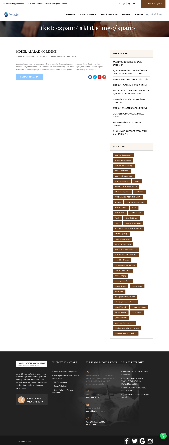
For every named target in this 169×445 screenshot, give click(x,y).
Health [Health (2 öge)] (117, 223)
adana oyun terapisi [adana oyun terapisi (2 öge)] (121, 171)
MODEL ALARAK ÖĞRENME (33, 51)
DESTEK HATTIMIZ (93, 394)
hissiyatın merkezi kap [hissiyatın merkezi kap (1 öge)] (133, 223)
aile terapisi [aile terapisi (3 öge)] (139, 192)
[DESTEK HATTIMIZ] (87, 390)
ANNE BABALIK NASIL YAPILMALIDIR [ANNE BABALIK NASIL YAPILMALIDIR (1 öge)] (127, 197)
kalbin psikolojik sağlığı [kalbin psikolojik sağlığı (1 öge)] (123, 244)
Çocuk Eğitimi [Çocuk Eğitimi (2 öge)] (136, 312)
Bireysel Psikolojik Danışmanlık (65, 372)
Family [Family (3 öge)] (117, 218)
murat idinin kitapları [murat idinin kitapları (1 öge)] (122, 260)
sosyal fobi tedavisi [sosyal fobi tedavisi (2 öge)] (139, 307)
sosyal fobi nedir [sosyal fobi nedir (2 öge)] (121, 307)
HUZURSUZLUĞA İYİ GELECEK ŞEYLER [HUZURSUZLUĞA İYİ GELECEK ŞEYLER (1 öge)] (128, 228)
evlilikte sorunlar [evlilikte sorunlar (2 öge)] (135, 213)
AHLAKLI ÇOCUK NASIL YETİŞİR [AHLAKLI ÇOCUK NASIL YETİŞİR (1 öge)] (126, 186)
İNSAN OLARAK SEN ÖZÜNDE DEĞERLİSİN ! (131, 79)
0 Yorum (72, 56)
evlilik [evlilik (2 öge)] (134, 207)
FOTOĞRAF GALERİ (110, 14)
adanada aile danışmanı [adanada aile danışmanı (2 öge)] (123, 155)
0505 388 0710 (157, 13)
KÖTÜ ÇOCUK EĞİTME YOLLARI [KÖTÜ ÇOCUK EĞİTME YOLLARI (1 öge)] (125, 255)
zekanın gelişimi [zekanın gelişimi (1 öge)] (120, 312)
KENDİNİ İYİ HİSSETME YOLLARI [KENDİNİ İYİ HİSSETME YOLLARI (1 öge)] (126, 249)
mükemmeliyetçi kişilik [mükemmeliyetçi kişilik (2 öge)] (122, 270)
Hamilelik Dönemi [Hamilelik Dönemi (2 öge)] (131, 218)
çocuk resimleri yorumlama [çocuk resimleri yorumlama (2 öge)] (124, 323)
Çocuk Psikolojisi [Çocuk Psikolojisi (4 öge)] (121, 318)
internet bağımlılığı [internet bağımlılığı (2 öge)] (121, 234)
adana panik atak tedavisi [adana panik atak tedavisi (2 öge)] (123, 176)
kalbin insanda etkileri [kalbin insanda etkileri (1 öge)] (122, 239)
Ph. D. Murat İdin (29, 56)
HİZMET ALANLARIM (89, 14)
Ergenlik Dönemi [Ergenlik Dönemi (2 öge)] (120, 207)
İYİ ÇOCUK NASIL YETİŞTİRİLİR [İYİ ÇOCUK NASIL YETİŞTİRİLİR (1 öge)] (125, 333)
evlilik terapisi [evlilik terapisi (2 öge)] (119, 213)
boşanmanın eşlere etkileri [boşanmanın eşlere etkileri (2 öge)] (135, 202)
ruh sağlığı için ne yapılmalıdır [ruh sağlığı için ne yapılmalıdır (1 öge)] (125, 297)
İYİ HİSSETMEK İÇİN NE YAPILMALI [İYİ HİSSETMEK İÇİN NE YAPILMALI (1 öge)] (127, 328)
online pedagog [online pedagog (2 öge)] (120, 276)
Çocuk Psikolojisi (59, 56)
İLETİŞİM (141, 14)
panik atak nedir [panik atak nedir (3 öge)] (120, 286)
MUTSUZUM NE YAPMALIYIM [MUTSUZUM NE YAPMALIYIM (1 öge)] (125, 265)
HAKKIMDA (70, 14)
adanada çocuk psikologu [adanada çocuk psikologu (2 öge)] (124, 165)
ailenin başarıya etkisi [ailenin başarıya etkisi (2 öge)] (122, 192)
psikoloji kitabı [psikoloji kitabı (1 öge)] (137, 286)
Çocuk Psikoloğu (60, 386)
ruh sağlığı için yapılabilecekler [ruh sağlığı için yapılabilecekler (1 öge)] (125, 302)
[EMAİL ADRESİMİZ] (87, 403)
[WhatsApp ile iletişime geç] (163, 436)
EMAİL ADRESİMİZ (93, 407)
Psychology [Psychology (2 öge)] (119, 291)
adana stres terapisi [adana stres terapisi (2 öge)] (122, 181)
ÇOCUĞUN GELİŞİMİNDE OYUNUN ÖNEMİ (130, 108)
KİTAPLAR (127, 14)
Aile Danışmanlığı (60, 382)
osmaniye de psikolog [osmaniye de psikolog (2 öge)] (122, 281)
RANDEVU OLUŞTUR (153, 4)
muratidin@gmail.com (15, 4)
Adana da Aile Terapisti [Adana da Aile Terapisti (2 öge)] (123, 160)
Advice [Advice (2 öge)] (137, 181)
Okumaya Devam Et (29, 76)
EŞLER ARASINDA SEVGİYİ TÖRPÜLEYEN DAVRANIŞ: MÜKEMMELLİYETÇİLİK (132, 381)
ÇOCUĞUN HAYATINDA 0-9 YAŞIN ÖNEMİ (130, 85)
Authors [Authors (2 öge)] (118, 202)
